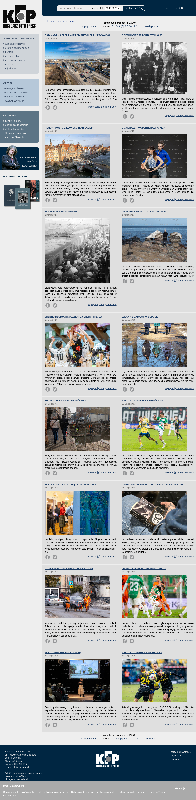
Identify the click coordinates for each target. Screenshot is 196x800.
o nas (165, 8)
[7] (122, 26)
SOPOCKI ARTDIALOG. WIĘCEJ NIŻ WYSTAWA (70, 484)
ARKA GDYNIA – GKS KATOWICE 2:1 (142, 652)
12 (137, 26)
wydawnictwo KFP (14, 100)
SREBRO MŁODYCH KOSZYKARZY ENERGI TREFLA (73, 316)
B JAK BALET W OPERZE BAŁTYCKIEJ (143, 127)
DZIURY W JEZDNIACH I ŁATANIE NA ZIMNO (69, 568)
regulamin (176, 755)
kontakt (179, 8)
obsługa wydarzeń (14, 88)
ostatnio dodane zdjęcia (17, 48)
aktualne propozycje (15, 44)
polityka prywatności (181, 752)
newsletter (10, 64)
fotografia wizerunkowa (16, 92)
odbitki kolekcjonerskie (16, 125)
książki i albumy (13, 121)
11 (134, 26)
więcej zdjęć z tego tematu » (102, 106)
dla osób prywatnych (15, 60)
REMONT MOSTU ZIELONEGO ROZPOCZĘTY (69, 127)
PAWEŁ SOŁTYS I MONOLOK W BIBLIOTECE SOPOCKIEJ (153, 484)
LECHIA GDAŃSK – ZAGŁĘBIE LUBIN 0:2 (144, 568)
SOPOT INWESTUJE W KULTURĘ (63, 652)
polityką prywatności (79, 792)
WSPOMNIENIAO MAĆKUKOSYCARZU (28, 161)
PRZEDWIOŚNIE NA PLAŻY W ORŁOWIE (144, 211)
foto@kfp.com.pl (20, 767)
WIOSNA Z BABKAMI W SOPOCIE (140, 316)
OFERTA (8, 83)
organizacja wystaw (15, 96)
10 (130, 26)
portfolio (9, 52)
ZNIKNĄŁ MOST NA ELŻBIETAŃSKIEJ (65, 400)
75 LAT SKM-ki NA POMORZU (61, 211)
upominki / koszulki (14, 137)
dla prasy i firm (12, 56)
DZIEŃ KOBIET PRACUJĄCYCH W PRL (143, 35)
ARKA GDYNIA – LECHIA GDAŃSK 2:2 (142, 400)
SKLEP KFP (9, 115)
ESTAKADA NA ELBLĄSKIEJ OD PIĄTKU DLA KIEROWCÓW (77, 35)
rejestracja (10, 68)
